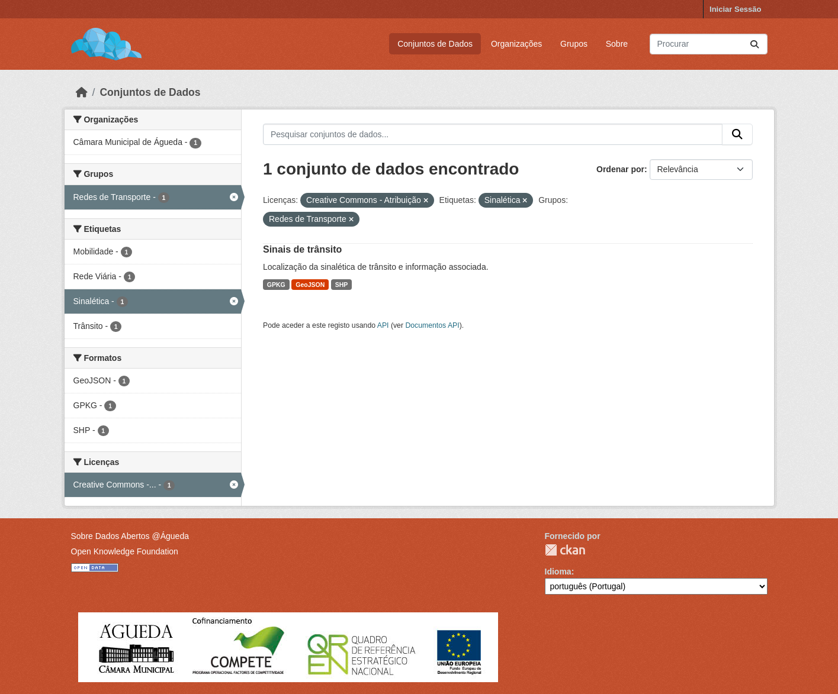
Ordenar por (620, 169)
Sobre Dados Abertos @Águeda (130, 536)
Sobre (617, 44)
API (383, 325)
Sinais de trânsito (302, 249)
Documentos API (432, 325)
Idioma (558, 571)
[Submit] (754, 44)
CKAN (565, 550)
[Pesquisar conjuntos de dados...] (709, 44)
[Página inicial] (82, 92)
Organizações (516, 44)
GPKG (276, 284)
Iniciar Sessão (735, 9)
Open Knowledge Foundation (124, 551)
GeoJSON (310, 284)
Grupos (573, 44)
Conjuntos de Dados (435, 44)
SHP (341, 284)
